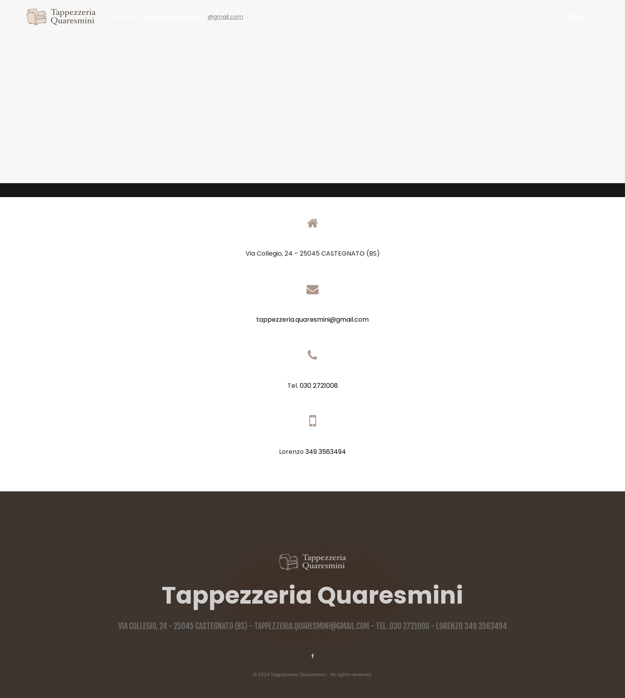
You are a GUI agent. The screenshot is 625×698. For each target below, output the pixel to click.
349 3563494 (325, 451)
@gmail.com (193, 17)
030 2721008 (319, 385)
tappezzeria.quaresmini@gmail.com (312, 319)
